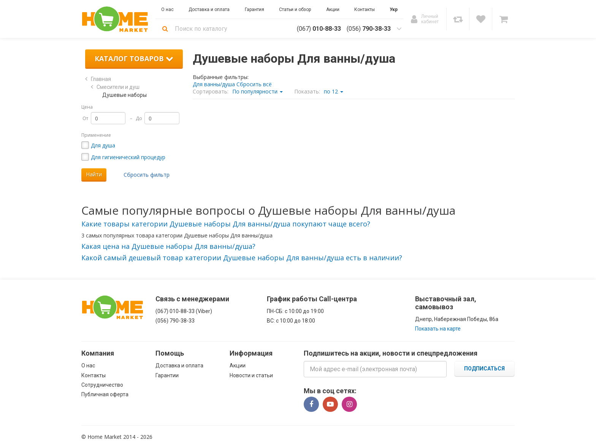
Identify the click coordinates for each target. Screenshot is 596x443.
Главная (101, 79)
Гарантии (167, 375)
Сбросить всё (254, 84)
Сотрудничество (102, 385)
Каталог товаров (134, 58)
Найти (94, 174)
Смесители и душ (118, 87)
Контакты (93, 375)
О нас (88, 365)
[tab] (298, 224)
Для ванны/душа (214, 84)
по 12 (333, 91)
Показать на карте (438, 329)
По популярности (257, 91)
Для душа (103, 145)
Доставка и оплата (179, 365)
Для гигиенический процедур (128, 157)
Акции (238, 365)
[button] (225, 223)
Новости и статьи (251, 375)
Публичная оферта (104, 394)
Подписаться (484, 368)
